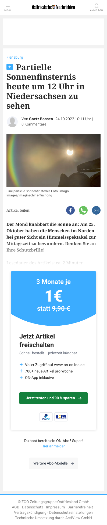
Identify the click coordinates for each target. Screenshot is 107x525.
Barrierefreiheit (80, 507)
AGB (15, 507)
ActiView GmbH (78, 518)
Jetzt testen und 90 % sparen (53, 398)
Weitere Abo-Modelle (53, 463)
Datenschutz (32, 507)
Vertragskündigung (30, 512)
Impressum (55, 507)
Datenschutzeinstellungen (71, 512)
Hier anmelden (53, 446)
